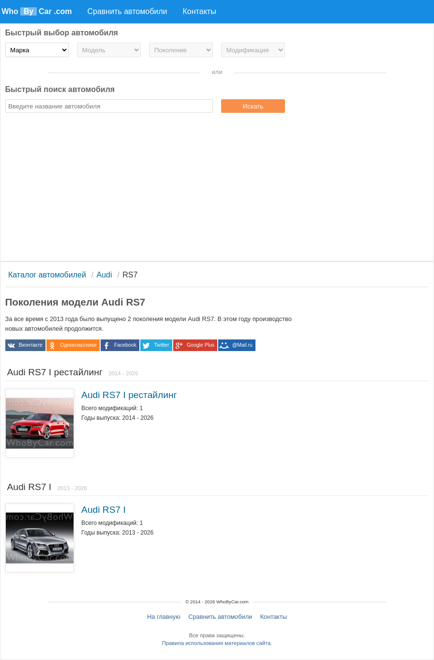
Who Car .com (36, 11)
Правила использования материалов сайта (216, 643)
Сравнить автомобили (220, 616)
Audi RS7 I (103, 509)
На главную (163, 616)
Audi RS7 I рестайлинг (129, 394)
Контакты (273, 616)
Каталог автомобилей (47, 275)
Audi (104, 275)
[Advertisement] (217, 188)
